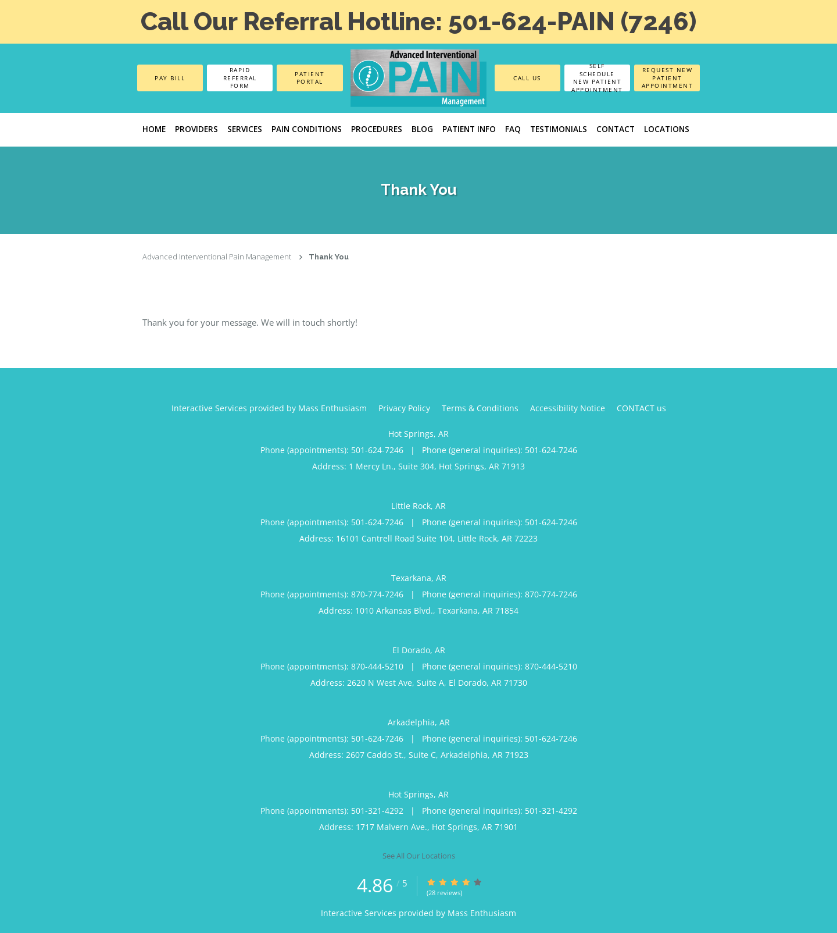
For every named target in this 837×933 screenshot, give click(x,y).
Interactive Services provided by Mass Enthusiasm (269, 408)
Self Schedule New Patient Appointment (597, 78)
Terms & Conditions (480, 408)
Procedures (376, 129)
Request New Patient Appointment (667, 78)
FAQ (513, 129)
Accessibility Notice (567, 408)
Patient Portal (310, 78)
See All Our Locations (418, 855)
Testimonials (558, 129)
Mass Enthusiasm (482, 912)
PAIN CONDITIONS (306, 129)
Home (154, 129)
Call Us (527, 78)
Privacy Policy (404, 408)
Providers (196, 129)
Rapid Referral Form (240, 78)
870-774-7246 (377, 594)
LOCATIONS (666, 129)
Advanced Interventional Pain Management (216, 256)
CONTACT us (641, 408)
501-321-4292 (377, 810)
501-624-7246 (377, 449)
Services (244, 129)
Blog (422, 129)
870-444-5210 (377, 666)
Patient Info (469, 129)
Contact (615, 129)
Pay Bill (170, 78)
